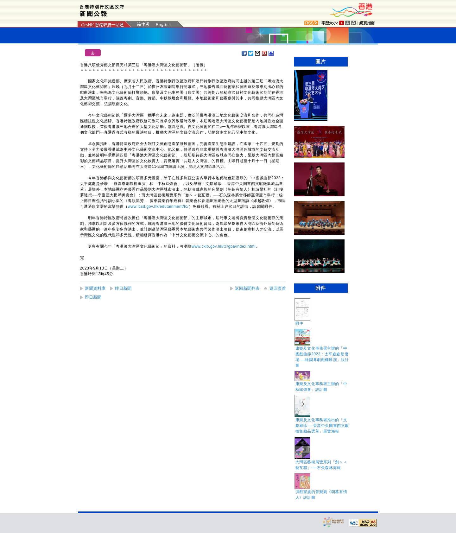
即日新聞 (93, 297)
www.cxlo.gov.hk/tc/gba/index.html (224, 246)
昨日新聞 (123, 288)
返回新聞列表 (247, 288)
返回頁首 (277, 288)
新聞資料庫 (95, 288)
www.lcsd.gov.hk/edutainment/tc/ (158, 206)
